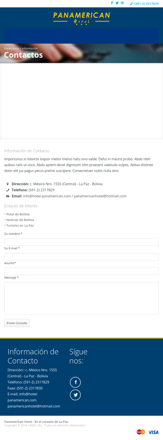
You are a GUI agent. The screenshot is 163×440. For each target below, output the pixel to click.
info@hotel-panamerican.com (47, 196)
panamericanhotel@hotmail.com (100, 196)
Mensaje (11, 277)
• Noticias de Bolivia (19, 220)
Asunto (10, 263)
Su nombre (13, 234)
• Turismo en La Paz (19, 225)
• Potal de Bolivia (16, 214)
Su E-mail (12, 248)
